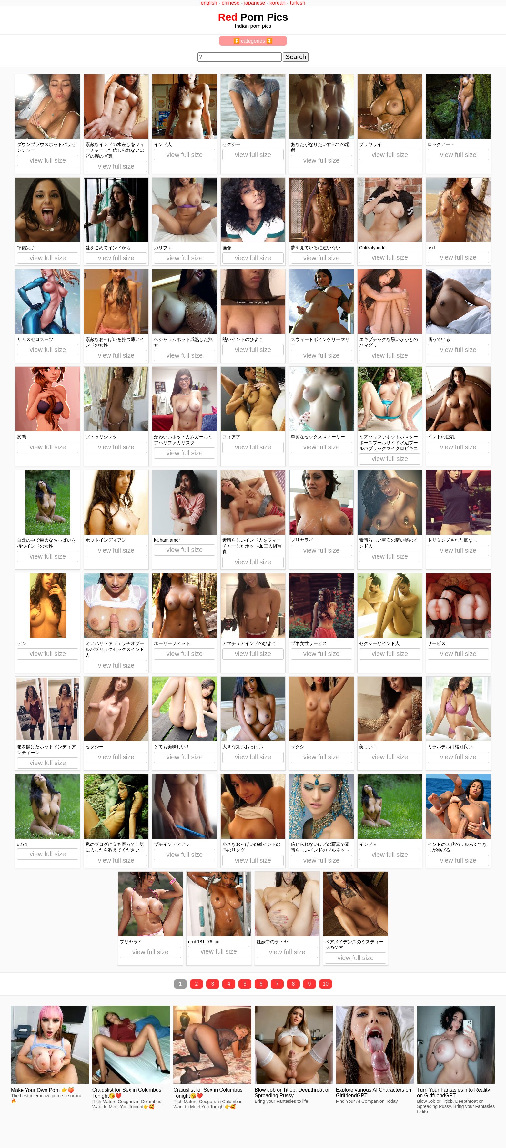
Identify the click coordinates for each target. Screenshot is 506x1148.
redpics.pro (385, 1135)
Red (228, 17)
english (209, 2)
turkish (297, 2)
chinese (230, 2)
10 (326, 984)
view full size (48, 160)
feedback (28, 1126)
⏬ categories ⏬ (253, 41)
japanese (254, 2)
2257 (10, 1126)
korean (278, 2)
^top (378, 1126)
